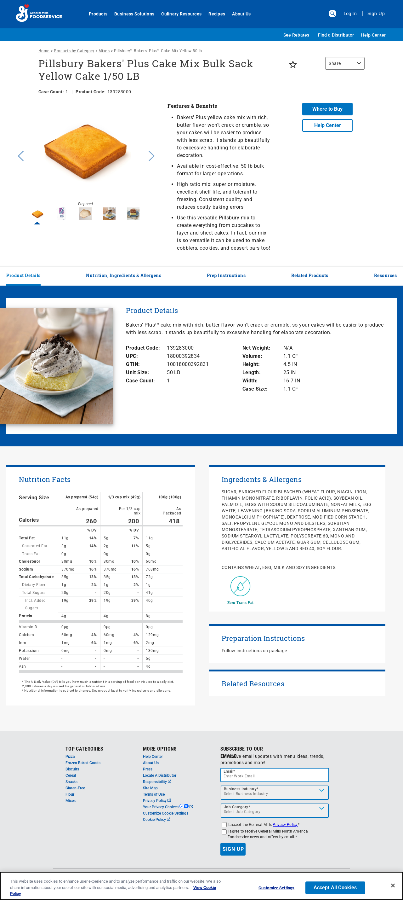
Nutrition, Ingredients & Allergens (123, 275)
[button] (332, 13)
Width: (250, 381)
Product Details (23, 275)
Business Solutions (131, 13)
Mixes (104, 50)
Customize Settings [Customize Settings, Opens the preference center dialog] (276, 887)
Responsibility (157, 782)
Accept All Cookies (335, 888)
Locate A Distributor (159, 775)
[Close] (393, 885)
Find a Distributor (336, 35)
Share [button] (335, 63)
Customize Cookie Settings (165, 813)
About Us (238, 13)
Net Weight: (256, 348)
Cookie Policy (156, 819)
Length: (251, 372)
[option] (85, 155)
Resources (385, 275)
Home (44, 50)
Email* (229, 771)
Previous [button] (19, 155)
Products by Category (74, 50)
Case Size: (255, 389)
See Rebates (296, 35)
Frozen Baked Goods (82, 763)
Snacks (71, 782)
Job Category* (237, 807)
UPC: (132, 356)
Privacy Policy (157, 800)
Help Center (373, 35)
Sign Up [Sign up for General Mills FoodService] (376, 13)
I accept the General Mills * (263, 824)
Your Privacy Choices (168, 807)
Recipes (213, 13)
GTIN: (133, 364)
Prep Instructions (226, 275)
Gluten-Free (75, 788)
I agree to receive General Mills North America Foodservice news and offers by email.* (268, 834)
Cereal (70, 775)
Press (147, 769)
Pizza (70, 756)
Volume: (252, 356)
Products (94, 13)
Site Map (150, 788)
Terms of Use (154, 794)
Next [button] (151, 155)
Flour (69, 794)
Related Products (309, 275)
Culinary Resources (178, 13)
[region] (343, 66)
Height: (251, 364)
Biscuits (72, 769)
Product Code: (143, 348)
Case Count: (140, 381)
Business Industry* (241, 789)
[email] (274, 775)
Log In (350, 13)
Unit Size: (137, 372)
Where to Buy (327, 109)
